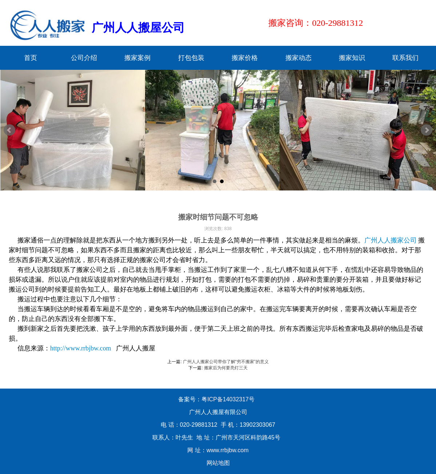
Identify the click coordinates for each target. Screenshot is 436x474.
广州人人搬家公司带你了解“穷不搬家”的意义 (226, 361)
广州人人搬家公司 (390, 240)
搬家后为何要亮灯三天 (226, 367)
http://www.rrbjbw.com (80, 348)
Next (426, 130)
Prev (9, 130)
